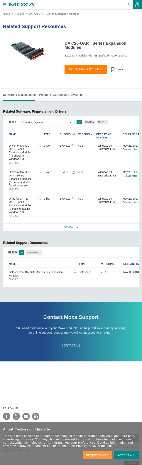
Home (6, 13)
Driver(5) (89, 122)
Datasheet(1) (33, 252)
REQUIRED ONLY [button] (97, 455)
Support (19, 13)
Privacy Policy (86, 445)
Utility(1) (102, 122)
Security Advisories (70, 94)
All (79, 122)
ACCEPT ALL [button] (126, 455)
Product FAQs (48, 94)
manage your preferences (76, 442)
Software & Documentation (20, 94)
